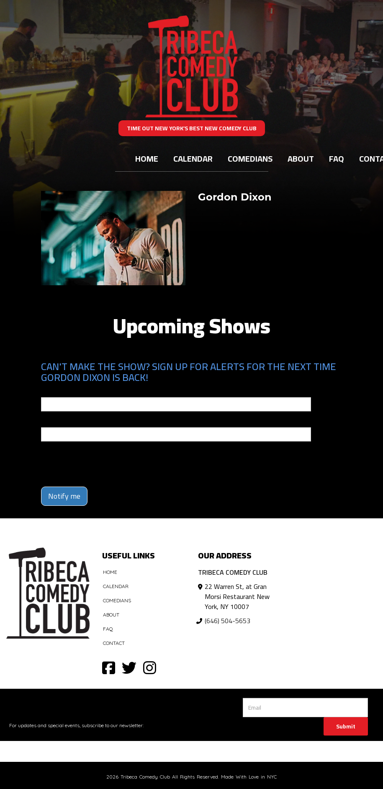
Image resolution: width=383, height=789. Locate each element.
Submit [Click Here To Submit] (345, 726)
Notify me (64, 496)
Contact (114, 643)
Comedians (250, 158)
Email (48, 391)
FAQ (336, 158)
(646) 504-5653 (227, 620)
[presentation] (90, 460)
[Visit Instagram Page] (149, 667)
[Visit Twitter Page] (129, 667)
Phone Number (61, 421)
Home (146, 158)
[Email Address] (305, 707)
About (301, 158)
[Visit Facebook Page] (108, 667)
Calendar (193, 158)
